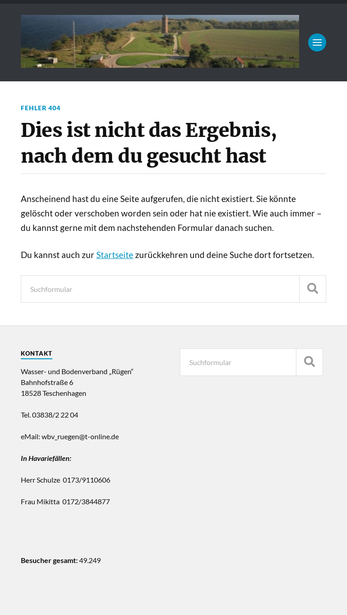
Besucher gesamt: (50, 560)
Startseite (114, 255)
